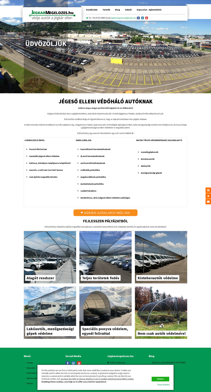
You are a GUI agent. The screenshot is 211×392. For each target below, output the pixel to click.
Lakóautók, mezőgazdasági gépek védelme (50, 331)
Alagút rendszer (40, 277)
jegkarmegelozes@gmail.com (123, 18)
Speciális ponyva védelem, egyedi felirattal (105, 331)
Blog (117, 9)
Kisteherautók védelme (158, 277)
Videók (128, 9)
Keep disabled (163, 384)
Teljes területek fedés (100, 277)
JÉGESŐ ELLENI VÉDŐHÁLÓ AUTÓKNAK (169, 362)
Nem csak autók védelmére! (162, 333)
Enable (160, 379)
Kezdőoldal (91, 9)
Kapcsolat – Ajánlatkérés (149, 9)
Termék (106, 9)
